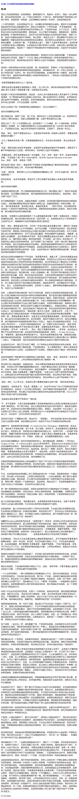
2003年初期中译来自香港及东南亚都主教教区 (20, 4)
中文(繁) (3, 4)
